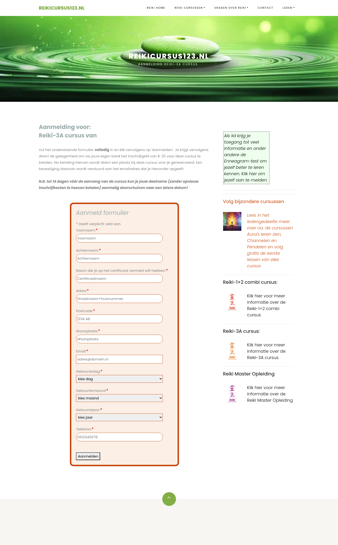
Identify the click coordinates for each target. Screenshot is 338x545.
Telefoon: (85, 429)
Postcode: (85, 310)
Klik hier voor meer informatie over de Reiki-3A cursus (266, 351)
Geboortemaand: (92, 390)
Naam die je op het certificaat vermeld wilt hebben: (122, 270)
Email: (82, 351)
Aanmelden (88, 456)
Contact (265, 8)
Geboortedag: (89, 371)
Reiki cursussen (189, 8)
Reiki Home (156, 8)
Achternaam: (88, 250)
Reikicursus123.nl (62, 8)
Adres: (82, 290)
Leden (287, 8)
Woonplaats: (88, 331)
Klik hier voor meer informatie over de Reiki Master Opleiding (270, 394)
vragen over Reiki (230, 8)
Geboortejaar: (89, 409)
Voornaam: (86, 230)
